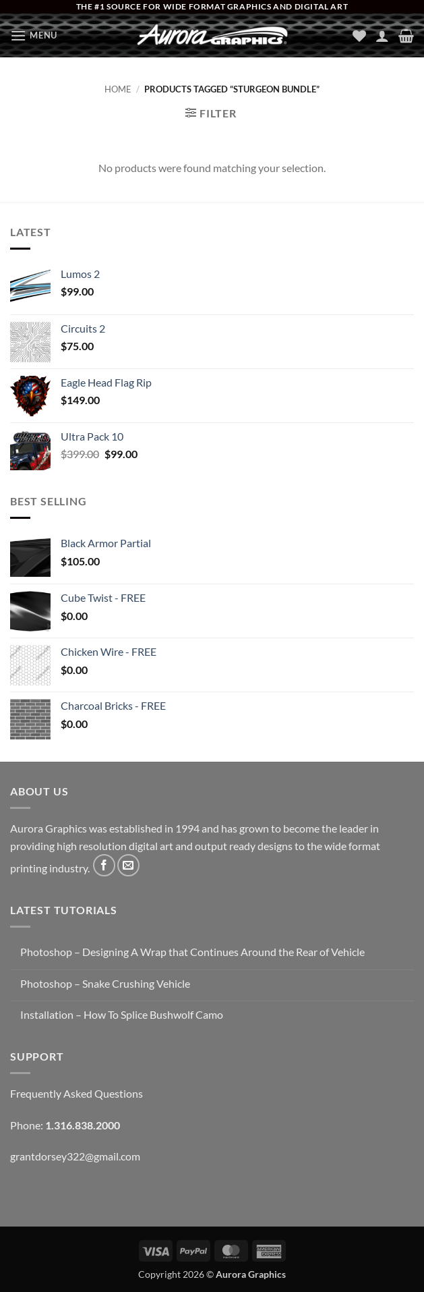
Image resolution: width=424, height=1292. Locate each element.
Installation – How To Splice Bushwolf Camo (121, 1014)
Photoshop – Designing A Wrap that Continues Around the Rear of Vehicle (192, 951)
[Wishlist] (359, 36)
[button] (33, 35)
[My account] (382, 36)
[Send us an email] (128, 865)
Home (117, 89)
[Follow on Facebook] (104, 865)
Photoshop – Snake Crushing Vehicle (105, 983)
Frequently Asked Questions (76, 1093)
